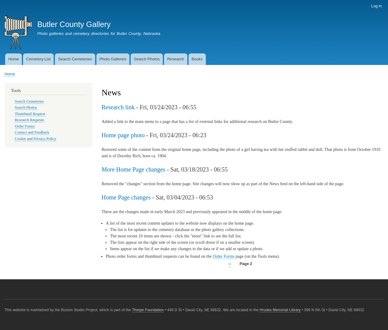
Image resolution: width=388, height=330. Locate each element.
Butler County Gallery (74, 24)
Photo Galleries (112, 59)
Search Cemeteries (75, 59)
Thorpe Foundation (148, 310)
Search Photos (147, 59)
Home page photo (123, 135)
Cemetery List (38, 59)
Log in (376, 6)
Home (13, 59)
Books (197, 59)
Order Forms (224, 256)
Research (175, 59)
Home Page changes (126, 197)
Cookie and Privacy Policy (35, 139)
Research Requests (29, 120)
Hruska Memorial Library (280, 310)
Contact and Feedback (32, 132)
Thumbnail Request (30, 114)
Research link (118, 107)
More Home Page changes (134, 169)
